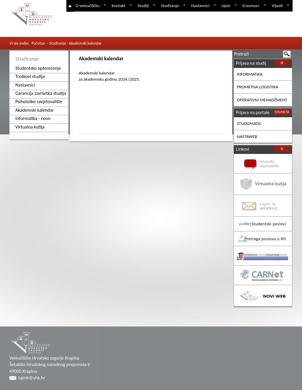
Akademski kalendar (34, 110)
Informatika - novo (32, 118)
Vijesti (279, 5)
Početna (38, 43)
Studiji (145, 5)
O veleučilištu (89, 5)
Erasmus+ (253, 5)
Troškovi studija (30, 76)
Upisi (228, 5)
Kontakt (120, 5)
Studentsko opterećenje (38, 68)
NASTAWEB (247, 136)
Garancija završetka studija (40, 93)
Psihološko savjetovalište (38, 101)
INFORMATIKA (249, 74)
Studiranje (172, 5)
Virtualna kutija (30, 127)
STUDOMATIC (249, 123)
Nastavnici (202, 5)
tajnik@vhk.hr (31, 378)
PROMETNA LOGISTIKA (257, 87)
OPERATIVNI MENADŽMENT (262, 100)
